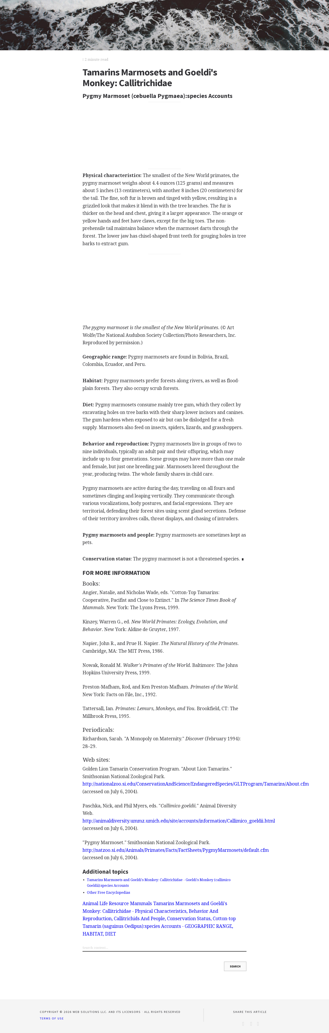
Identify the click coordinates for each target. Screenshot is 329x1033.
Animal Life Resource (106, 903)
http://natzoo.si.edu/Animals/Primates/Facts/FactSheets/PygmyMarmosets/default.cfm (176, 850)
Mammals (141, 903)
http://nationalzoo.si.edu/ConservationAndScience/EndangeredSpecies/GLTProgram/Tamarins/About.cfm (196, 784)
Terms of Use (52, 1018)
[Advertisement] (164, 135)
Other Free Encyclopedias (108, 892)
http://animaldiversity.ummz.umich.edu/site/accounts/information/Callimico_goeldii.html (179, 821)
